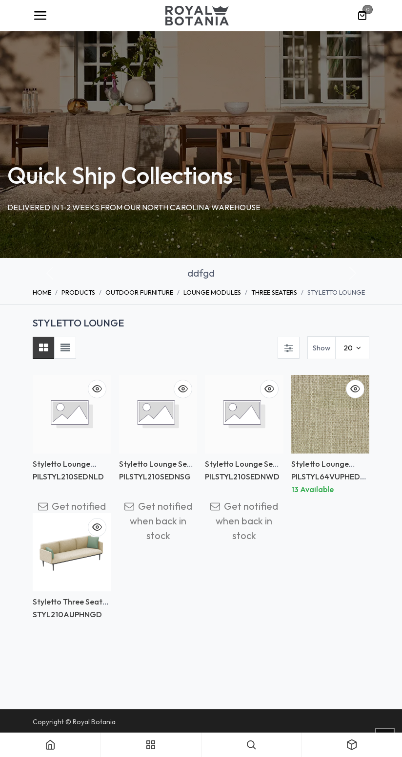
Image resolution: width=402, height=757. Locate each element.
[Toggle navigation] (40, 15)
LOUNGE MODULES (212, 292)
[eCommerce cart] (362, 15)
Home (42, 292)
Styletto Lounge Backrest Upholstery (69, 468)
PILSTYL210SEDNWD (242, 476)
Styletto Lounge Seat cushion (157, 468)
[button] (49, 273)
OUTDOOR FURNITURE (139, 292)
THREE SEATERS (274, 292)
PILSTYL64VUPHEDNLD (328, 481)
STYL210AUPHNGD (67, 614)
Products (78, 292)
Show (321, 347)
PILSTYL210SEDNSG (155, 476)
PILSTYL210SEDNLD (68, 476)
